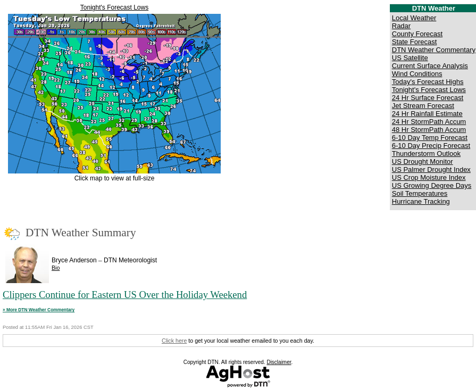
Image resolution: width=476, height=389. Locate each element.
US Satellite (410, 58)
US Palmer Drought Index (431, 169)
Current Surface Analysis (430, 66)
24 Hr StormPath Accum (429, 122)
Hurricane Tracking (421, 201)
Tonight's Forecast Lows (114, 7)
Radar (401, 26)
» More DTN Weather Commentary (38, 309)
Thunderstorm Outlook (426, 154)
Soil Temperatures (420, 193)
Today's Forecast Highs (428, 82)
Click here (174, 340)
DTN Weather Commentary (433, 50)
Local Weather (414, 18)
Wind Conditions (417, 74)
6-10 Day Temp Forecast (429, 138)
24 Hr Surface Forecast (427, 98)
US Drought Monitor (422, 161)
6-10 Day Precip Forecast (431, 146)
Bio (56, 267)
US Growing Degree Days (432, 185)
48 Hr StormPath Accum (429, 130)
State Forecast (414, 42)
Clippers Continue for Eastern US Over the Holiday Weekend (125, 294)
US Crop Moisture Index (429, 177)
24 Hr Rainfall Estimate (427, 114)
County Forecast (417, 34)
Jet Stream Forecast (423, 106)
